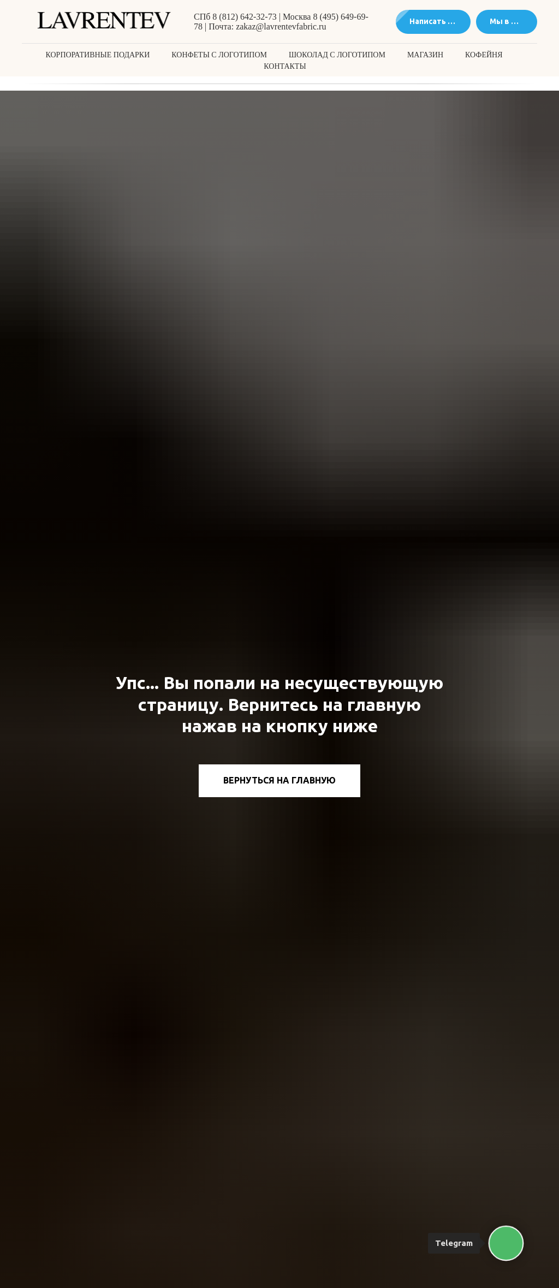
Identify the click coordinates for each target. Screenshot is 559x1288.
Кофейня (483, 55)
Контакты (285, 66)
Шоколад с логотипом (337, 55)
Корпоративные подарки (98, 55)
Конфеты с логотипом (219, 55)
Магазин (425, 55)
